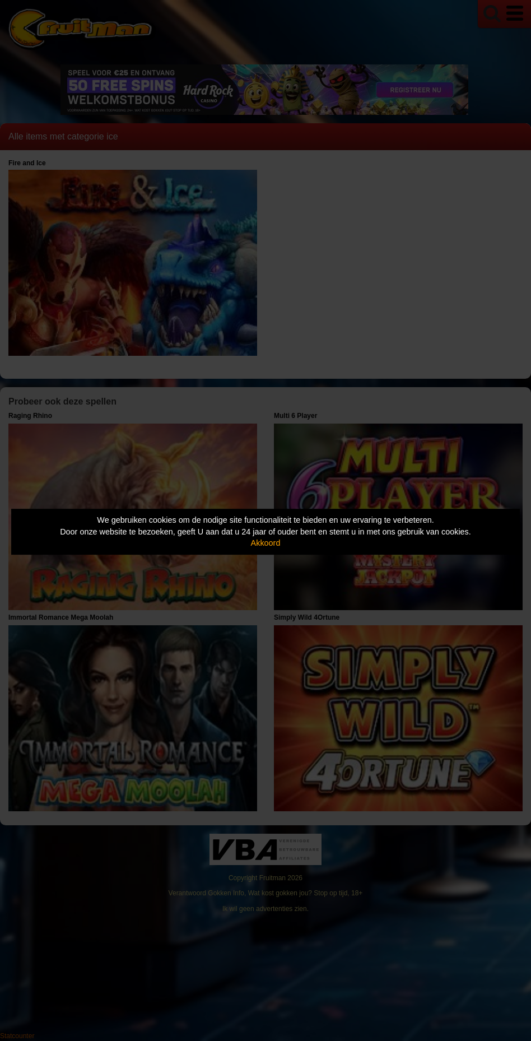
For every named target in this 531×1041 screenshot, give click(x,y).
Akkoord (266, 542)
